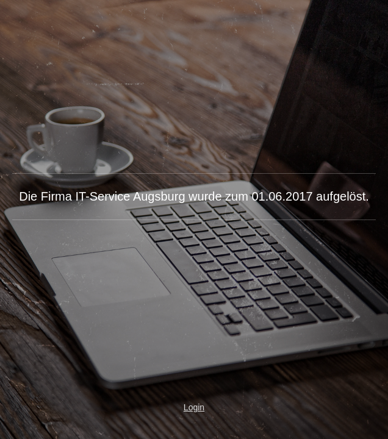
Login (194, 407)
